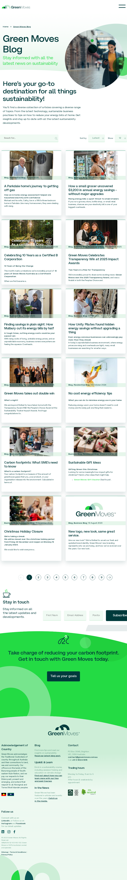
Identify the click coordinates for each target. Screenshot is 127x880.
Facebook (21, 824)
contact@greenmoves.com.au (83, 757)
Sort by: (83, 138)
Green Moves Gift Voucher (87, 480)
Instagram (6, 824)
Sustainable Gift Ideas (84, 462)
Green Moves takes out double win (29, 393)
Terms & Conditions (18, 852)
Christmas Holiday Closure (23, 531)
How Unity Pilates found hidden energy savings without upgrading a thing (94, 328)
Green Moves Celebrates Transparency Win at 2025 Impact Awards (93, 259)
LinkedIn (5, 821)
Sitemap (4, 852)
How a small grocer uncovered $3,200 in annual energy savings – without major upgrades (92, 190)
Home (6, 27)
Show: (110, 138)
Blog (6, 178)
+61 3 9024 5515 (79, 760)
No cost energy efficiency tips (90, 393)
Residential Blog (17, 178)
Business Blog (80, 178)
